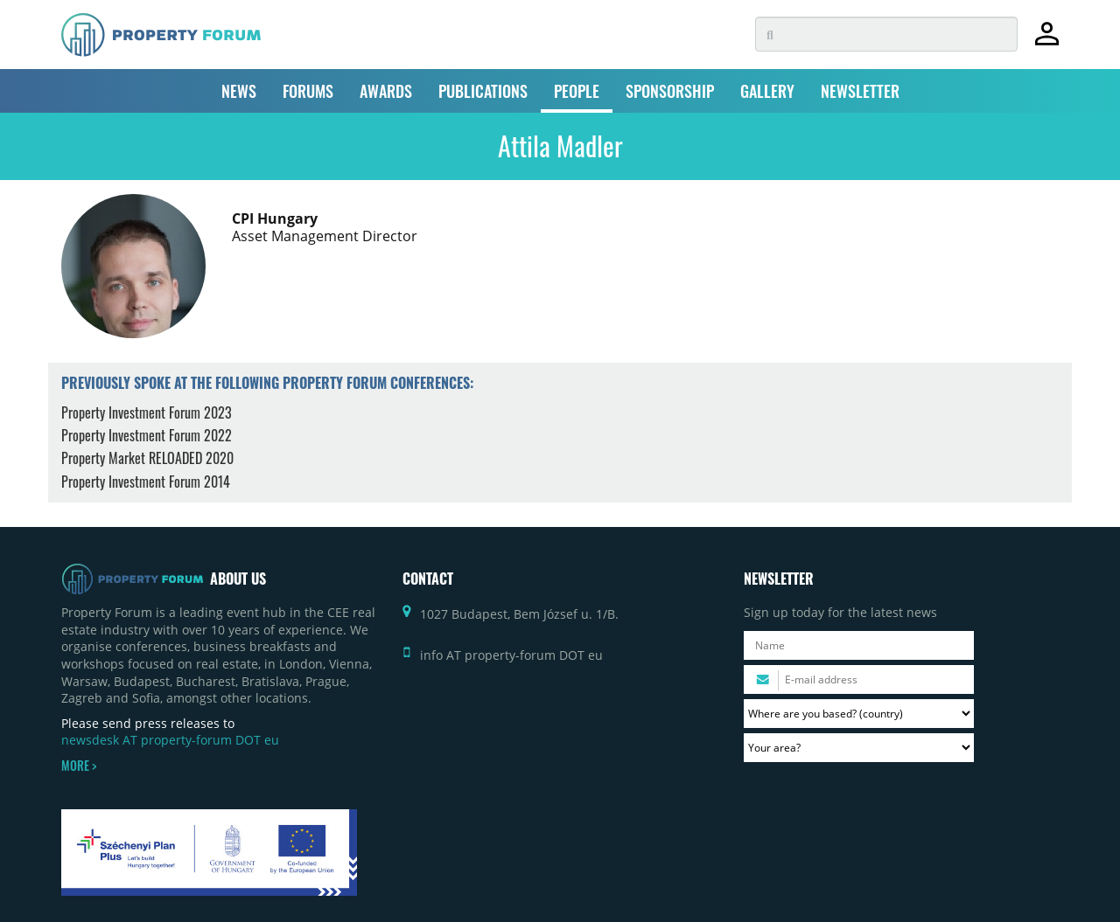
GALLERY (767, 91)
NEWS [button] (238, 91)
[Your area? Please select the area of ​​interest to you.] (859, 747)
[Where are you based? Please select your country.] (859, 713)
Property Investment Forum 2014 (145, 481)
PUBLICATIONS (483, 91)
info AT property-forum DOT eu (511, 655)
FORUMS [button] (308, 91)
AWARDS (386, 91)
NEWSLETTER (860, 91)
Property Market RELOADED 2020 (147, 457)
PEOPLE (576, 91)
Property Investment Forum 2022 (146, 435)
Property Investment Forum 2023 (146, 412)
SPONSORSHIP (670, 91)
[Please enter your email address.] (859, 679)
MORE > (78, 765)
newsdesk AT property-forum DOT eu (170, 739)
